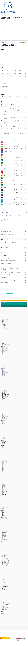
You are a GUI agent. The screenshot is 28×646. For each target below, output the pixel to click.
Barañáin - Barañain (5, 349)
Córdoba (3, 398)
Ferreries (3, 422)
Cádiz (3, 370)
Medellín (3, 484)
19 (20, 42)
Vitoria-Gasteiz (4, 609)
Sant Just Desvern (5, 563)
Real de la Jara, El (4, 543)
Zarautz (3, 617)
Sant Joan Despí (4, 561)
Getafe (3, 427)
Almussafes (4, 327)
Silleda (3, 576)
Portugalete (4, 537)
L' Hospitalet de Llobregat (6, 458)
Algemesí (3, 324)
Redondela (3, 544)
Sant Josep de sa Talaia (5, 562)
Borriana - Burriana (5, 366)
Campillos (3, 375)
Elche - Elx (3, 412)
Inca (3, 446)
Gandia (3, 425)
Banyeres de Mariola (5, 348)
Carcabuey (3, 377)
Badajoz (3, 346)
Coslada (3, 401)
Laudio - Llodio (4, 461)
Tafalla (3, 579)
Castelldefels (4, 389)
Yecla (3, 613)
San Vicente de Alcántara (6, 558)
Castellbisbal (4, 388)
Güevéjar (3, 438)
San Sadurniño (4, 557)
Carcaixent (4, 378)
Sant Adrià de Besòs (5, 559)
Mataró (3, 483)
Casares (3, 386)
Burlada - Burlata (4, 365)
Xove (3, 611)
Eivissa (3, 411)
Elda (3, 413)
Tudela (3, 592)
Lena (3, 466)
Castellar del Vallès (5, 387)
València (3, 600)
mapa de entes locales (14, 23)
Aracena (3, 334)
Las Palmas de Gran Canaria (6, 473)
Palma (3, 520)
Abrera (3, 311)
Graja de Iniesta (4, 433)
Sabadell (3, 551)
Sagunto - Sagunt (5, 552)
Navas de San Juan (5, 505)
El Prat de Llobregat (5, 418)
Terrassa (3, 582)
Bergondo (3, 356)
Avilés (3, 343)
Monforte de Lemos (5, 496)
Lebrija (3, 463)
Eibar (3, 410)
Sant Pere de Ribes (5, 565)
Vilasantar (3, 605)
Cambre (3, 374)
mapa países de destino (14, 25)
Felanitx (3, 420)
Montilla (3, 497)
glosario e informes (14, 22)
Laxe (3, 462)
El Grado (3, 417)
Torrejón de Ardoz (5, 586)
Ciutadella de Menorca (5, 396)
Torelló (3, 585)
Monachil (3, 495)
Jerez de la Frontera (5, 452)
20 (21, 42)
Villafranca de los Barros (5, 606)
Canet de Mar (4, 376)
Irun (3, 448)
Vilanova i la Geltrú (5, 604)
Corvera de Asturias (5, 400)
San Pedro (3, 556)
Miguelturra (4, 489)
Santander (3, 570)
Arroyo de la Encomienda (6, 339)
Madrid (3, 475)
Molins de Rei (4, 494)
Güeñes (3, 437)
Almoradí (3, 326)
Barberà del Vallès (5, 350)
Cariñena (3, 379)
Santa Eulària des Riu (5, 567)
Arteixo (3, 341)
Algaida (3, 323)
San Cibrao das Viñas (5, 554)
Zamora (3, 615)
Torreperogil (4, 588)
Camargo (3, 373)
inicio (14, 21)
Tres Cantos (4, 591)
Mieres (3, 488)
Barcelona (3, 351)
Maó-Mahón (4, 481)
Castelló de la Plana (5, 390)
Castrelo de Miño (4, 391)
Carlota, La (4, 380)
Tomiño (3, 584)
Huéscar (3, 443)
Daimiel (3, 405)
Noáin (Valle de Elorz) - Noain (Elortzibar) (8, 507)
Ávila (3, 342)
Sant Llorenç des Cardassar (6, 564)
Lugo (3, 472)
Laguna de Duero (4, 459)
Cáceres (3, 369)
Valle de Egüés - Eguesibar (6, 599)
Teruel (3, 583)
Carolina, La (4, 381)
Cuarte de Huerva (5, 402)
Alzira (3, 329)
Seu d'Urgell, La (4, 574)
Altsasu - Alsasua (4, 328)
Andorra (3, 331)
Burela (3, 363)
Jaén (3, 451)
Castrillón (3, 392)
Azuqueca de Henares (5, 344)
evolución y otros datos (14, 26)
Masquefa (3, 482)
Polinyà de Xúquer (5, 531)
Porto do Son (4, 536)
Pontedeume (4, 534)
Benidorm (3, 354)
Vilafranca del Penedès (5, 603)
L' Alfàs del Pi (4, 457)
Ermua (3, 414)
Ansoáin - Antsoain (5, 332)
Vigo (3, 602)
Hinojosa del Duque (5, 441)
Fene (3, 421)
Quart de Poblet (4, 541)
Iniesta (3, 447)
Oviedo (3, 515)
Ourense (3, 514)
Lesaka (3, 468)
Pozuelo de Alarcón (5, 539)
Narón (3, 504)
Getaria (3, 428)
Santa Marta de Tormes (5, 568)
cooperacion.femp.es (4, 632)
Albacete (3, 318)
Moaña (3, 492)
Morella (3, 499)
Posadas (3, 538)
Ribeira (3, 545)
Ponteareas (4, 533)
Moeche (3, 493)
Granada (3, 434)
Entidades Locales (5, 627)
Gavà (3, 426)
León (3, 467)
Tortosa (3, 590)
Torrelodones (4, 587)
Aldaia (3, 322)
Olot (3, 511)
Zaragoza (3, 616)
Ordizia (3, 512)
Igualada (3, 445)
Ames (3, 330)
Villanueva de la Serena (5, 607)
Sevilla (3, 575)
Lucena (3, 471)
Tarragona (3, 580)
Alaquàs (3, 317)
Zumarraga (4, 622)
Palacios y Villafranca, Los (6, 517)
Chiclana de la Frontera (5, 394)
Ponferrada (4, 532)
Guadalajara (4, 436)
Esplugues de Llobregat (5, 416)
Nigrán (3, 506)
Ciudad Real (4, 395)
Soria (3, 577)
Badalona (3, 347)
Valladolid (3, 601)
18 (19, 42)
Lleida (3, 469)
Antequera (4, 333)
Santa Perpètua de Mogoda (6, 569)
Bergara (3, 355)
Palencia (3, 519)
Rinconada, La (4, 546)
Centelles (3, 393)
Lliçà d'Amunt (4, 470)
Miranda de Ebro (4, 491)
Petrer (3, 527)
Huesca (3, 442)
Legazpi (3, 464)
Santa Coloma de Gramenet (6, 566)
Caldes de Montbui (5, 372)
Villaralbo (3, 608)
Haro (3, 440)
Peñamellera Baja (4, 522)
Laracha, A (3, 460)
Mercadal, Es (4, 486)
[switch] (26, 83)
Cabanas (3, 368)
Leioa (3, 465)
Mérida (3, 487)
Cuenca (3, 403)
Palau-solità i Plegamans (6, 518)
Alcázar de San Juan (5, 320)
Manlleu (3, 480)
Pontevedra (4, 535)
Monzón (3, 498)
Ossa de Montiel (4, 513)
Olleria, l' (3, 510)
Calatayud (3, 371)
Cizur (3, 397)
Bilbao (3, 358)
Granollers (3, 435)
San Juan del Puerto (5, 555)
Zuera (3, 621)
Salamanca (4, 553)
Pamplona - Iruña (4, 521)
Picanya (3, 528)
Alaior (3, 316)
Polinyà (3, 530)
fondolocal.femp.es (4, 634)
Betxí (3, 357)
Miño (3, 490)
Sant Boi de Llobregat (5, 560)
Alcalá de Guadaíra (5, 319)
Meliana (3, 485)
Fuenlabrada (4, 423)
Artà (3, 340)
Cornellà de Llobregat (5, 399)
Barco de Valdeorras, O (5, 352)
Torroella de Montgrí (5, 589)
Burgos (3, 364)
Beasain (3, 353)
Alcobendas (4, 321)
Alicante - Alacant (5, 325)
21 (22, 42)
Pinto (3, 529)
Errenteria (3, 415)
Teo (2, 581)
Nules (3, 508)
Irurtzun (3, 449)
